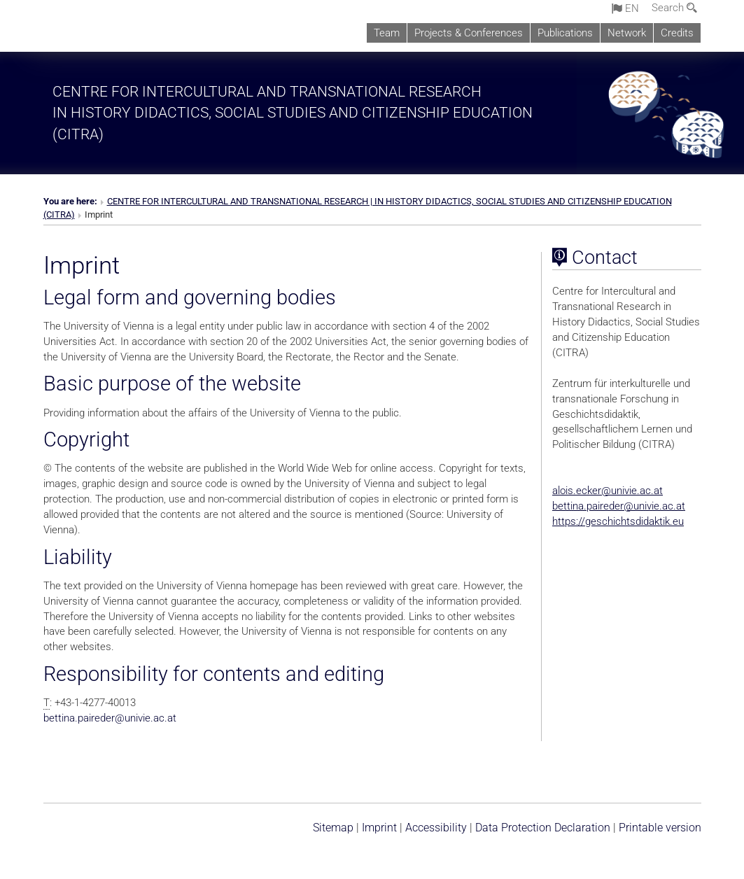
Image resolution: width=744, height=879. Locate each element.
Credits (677, 33)
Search (674, 7)
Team (387, 33)
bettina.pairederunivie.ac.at (109, 718)
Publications (565, 33)
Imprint (379, 827)
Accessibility (436, 827)
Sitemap (333, 827)
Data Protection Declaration (542, 827)
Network (627, 33)
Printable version (660, 827)
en (625, 8)
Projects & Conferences (468, 33)
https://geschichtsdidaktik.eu (618, 521)
